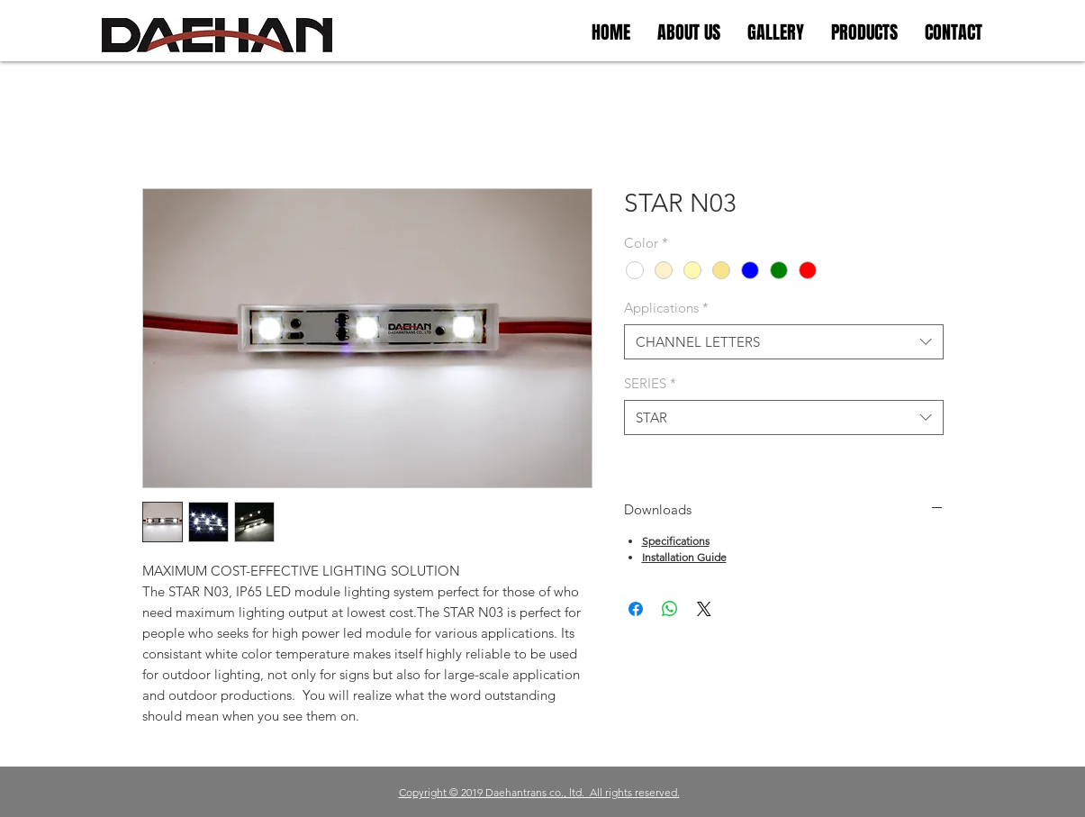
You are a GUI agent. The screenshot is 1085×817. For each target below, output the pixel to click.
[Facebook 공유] (635, 609)
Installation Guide (684, 557)
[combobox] (784, 341)
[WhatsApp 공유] (670, 609)
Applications (666, 307)
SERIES (650, 383)
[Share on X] (704, 609)
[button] (776, 32)
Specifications (676, 541)
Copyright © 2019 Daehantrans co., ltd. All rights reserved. (539, 792)
